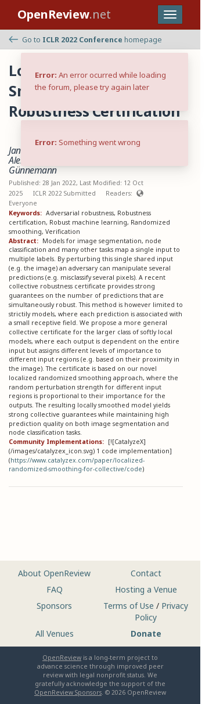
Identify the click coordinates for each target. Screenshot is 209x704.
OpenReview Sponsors (68, 692)
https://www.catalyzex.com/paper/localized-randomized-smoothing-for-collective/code (77, 465)
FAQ (54, 589)
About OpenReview (54, 573)
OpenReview (61, 658)
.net (64, 14)
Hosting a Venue (146, 589)
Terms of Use (128, 605)
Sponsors (54, 605)
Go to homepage (85, 40)
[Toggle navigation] (170, 14)
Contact (146, 573)
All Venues (54, 633)
